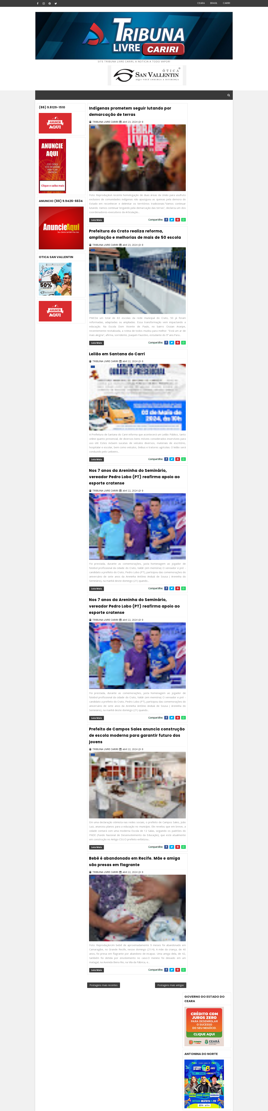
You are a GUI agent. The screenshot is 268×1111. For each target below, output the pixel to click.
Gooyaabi (80, 1105)
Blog (52, 1105)
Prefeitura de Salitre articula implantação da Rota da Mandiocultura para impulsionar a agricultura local (205, 667)
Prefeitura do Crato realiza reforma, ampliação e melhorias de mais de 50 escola (129, 240)
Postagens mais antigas (163, 1000)
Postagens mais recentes (105, 1000)
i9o (187, 719)
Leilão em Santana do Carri (118, 367)
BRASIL (211, 3)
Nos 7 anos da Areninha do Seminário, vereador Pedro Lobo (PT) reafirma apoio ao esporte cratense (132, 490)
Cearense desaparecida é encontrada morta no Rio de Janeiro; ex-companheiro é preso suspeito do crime (202, 638)
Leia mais (97, 223)
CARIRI (224, 3)
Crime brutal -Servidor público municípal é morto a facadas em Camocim (204, 652)
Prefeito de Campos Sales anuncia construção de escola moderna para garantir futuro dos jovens (128, 747)
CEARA (199, 3)
